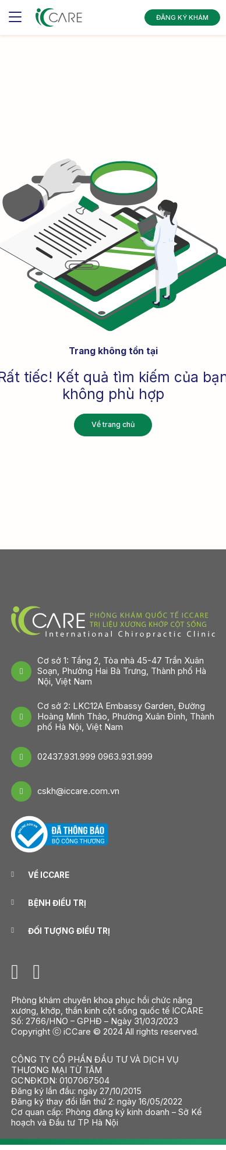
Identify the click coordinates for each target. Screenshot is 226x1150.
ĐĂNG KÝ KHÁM (179, 17)
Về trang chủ (113, 424)
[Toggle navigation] (15, 17)
